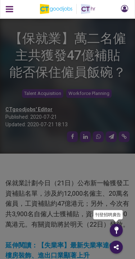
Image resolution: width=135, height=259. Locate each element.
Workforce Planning (88, 93)
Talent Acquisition (42, 93)
